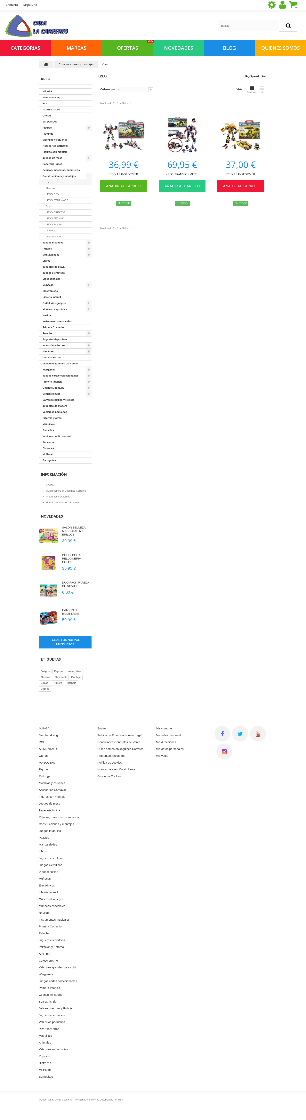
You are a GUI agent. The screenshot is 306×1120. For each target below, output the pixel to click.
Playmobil (61, 677)
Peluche (47, 333)
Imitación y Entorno (54, 345)
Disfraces (48, 448)
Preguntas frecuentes (57, 496)
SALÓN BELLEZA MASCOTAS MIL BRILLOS (73, 531)
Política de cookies (109, 762)
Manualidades (51, 254)
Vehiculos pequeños (55, 411)
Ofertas (47, 115)
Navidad (47, 315)
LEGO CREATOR (55, 212)
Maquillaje (49, 424)
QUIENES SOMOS (280, 47)
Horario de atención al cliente (62, 502)
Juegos (45, 671)
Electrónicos (50, 291)
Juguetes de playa (54, 266)
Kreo (48, 182)
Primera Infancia (52, 381)
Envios (49, 484)
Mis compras (164, 728)
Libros (46, 260)
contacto (12, 5)
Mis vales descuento (169, 735)
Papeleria (48, 442)
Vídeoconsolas (51, 278)
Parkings (48, 133)
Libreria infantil (52, 297)
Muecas (45, 677)
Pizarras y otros (52, 418)
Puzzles (47, 248)
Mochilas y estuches (55, 139)
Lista (262, 89)
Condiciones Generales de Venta (118, 742)
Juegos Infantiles (53, 242)
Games (45, 688)
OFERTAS (135, 45)
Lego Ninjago (53, 236)
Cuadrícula (252, 89)
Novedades (52, 516)
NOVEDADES (178, 47)
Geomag (50, 230)
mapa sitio (30, 5)
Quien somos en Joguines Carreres (65, 490)
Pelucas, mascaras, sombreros (61, 170)
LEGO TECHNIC (55, 218)
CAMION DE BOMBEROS (70, 611)
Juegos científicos (54, 272)
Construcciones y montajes (59, 176)
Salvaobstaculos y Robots (58, 399)
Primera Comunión (54, 327)
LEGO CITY (52, 194)
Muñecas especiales (55, 309)
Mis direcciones (166, 742)
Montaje (76, 677)
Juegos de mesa (52, 157)
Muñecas (48, 284)
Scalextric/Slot (51, 393)
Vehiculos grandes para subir (60, 363)
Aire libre (48, 351)
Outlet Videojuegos (54, 303)
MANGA (47, 91)
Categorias (25, 47)
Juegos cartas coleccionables (60, 375)
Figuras (47, 127)
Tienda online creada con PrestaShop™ (67, 1099)
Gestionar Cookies (109, 776)
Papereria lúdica (52, 164)
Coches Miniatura (53, 387)
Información (54, 474)
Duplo (48, 206)
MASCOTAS (50, 121)
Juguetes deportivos (55, 339)
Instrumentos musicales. (57, 321)
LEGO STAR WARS (56, 200)
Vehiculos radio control (57, 436)
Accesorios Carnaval (55, 145)
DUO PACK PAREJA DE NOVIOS (75, 584)
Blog (229, 47)
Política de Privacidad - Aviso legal (119, 735)
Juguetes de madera (55, 405)
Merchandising (51, 97)
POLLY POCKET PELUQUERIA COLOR (73, 558)
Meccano (50, 188)
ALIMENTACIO (51, 109)
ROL (45, 103)
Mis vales (162, 755)
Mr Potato (48, 454)
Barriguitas (49, 460)
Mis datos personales (170, 749)
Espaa (44, 682)
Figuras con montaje (55, 151)
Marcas (76, 47)
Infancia (71, 682)
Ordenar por (107, 89)
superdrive (74, 671)
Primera (57, 682)
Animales (48, 430)
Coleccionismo (51, 357)
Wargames (49, 369)
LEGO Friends (53, 224)
